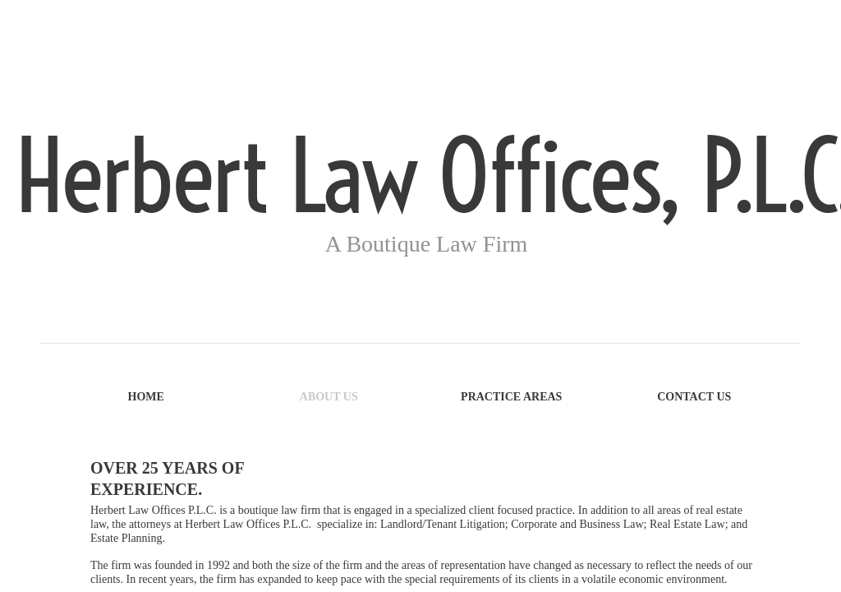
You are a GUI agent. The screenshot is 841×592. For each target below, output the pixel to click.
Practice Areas (511, 397)
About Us (329, 397)
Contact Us (694, 397)
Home (146, 397)
